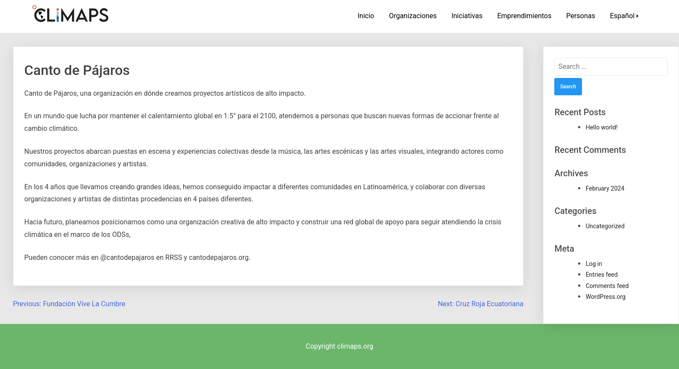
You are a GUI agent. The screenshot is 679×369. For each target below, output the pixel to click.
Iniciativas (466, 16)
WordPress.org (605, 296)
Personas (580, 16)
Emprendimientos (524, 16)
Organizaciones (412, 16)
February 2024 (604, 188)
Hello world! (601, 127)
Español (622, 16)
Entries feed (601, 274)
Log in (593, 263)
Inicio (366, 16)
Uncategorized (604, 226)
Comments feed (607, 285)
